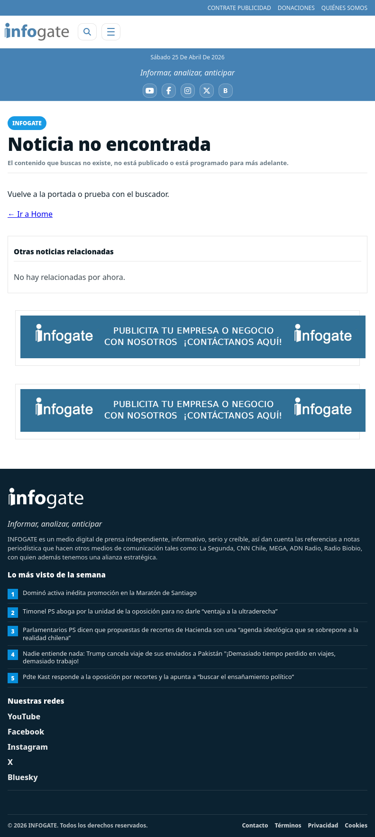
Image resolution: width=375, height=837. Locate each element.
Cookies (356, 825)
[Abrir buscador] (87, 31)
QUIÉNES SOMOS (344, 8)
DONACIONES (296, 8)
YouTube (24, 716)
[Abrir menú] (110, 31)
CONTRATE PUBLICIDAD (239, 8)
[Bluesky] (226, 91)
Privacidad (323, 825)
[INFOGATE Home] (37, 31)
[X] (207, 91)
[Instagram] (188, 91)
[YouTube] (150, 91)
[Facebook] (169, 91)
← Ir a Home (30, 214)
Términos (288, 825)
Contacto (255, 825)
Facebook (26, 731)
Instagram (28, 747)
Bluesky (23, 777)
